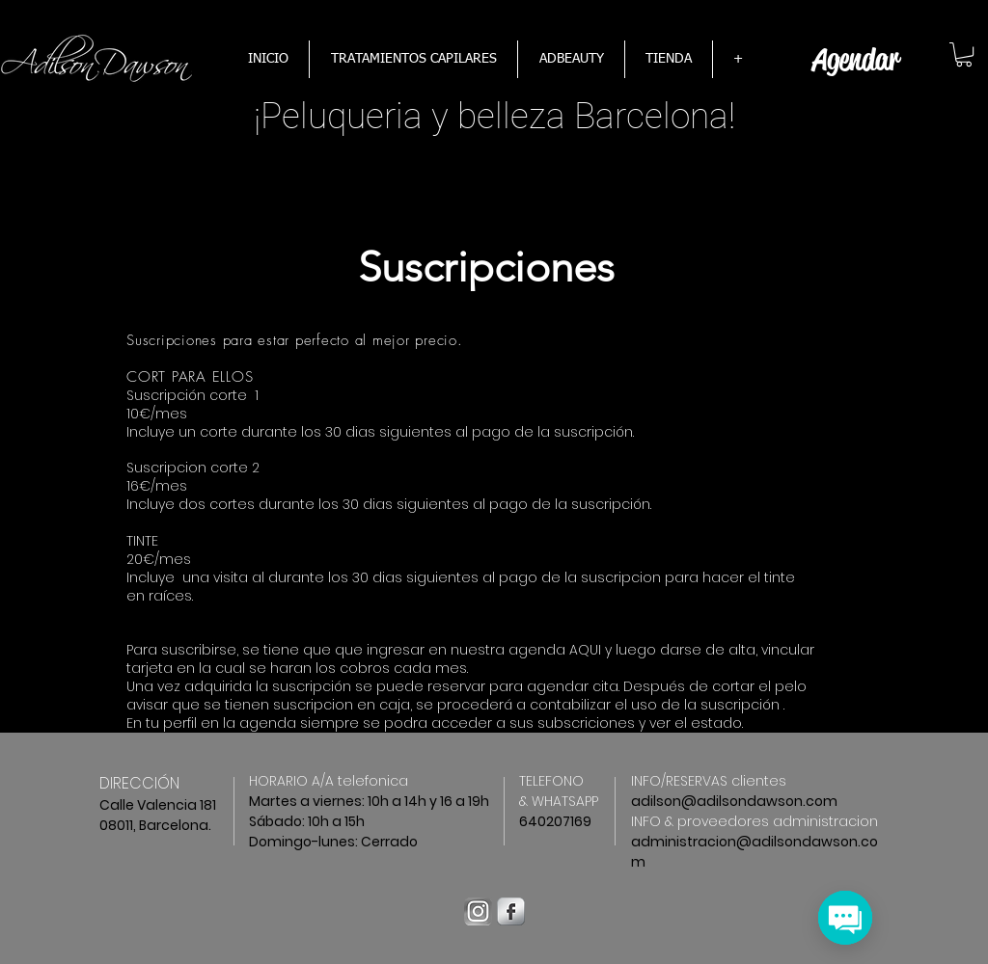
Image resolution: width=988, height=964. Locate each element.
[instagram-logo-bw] (478, 911)
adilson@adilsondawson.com (734, 801)
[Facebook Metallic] (511, 911)
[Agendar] (856, 59)
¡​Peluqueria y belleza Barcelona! (494, 116)
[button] (963, 54)
